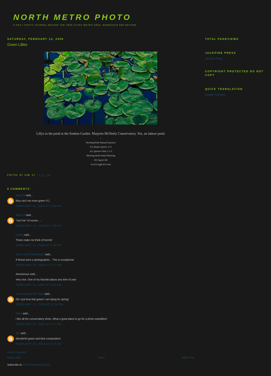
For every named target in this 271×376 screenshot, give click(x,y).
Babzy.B (20, 195)
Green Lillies (17, 45)
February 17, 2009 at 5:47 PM (38, 324)
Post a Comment (17, 352)
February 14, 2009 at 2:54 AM (38, 206)
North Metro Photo (72, 17)
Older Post (188, 357)
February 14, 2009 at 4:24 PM (38, 245)
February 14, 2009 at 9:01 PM (38, 284)
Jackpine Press (213, 58)
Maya (19, 313)
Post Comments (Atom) (36, 364)
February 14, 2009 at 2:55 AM (38, 225)
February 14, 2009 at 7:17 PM (38, 265)
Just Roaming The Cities (30, 293)
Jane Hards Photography (30, 254)
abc (18, 333)
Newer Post (14, 357)
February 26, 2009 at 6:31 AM (38, 344)
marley (19, 234)
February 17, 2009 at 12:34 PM (39, 304)
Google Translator (215, 94)
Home (101, 357)
